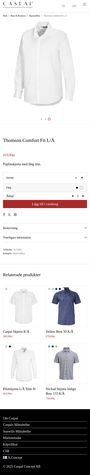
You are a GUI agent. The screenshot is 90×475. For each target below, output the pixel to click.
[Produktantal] (77, 196)
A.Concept (15, 457)
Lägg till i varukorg (45, 204)
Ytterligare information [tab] (17, 237)
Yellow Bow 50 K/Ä (59, 331)
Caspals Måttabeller (16, 425)
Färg (8, 187)
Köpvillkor (10, 444)
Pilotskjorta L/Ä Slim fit (19, 389)
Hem (5, 15)
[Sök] (63, 6)
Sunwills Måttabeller (17, 431)
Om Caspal (10, 418)
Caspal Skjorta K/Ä (16, 331)
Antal (10, 196)
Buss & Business (18, 15)
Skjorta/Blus (34, 15)
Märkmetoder (12, 438)
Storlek (10, 177)
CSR (6, 451)
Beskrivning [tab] (10, 228)
